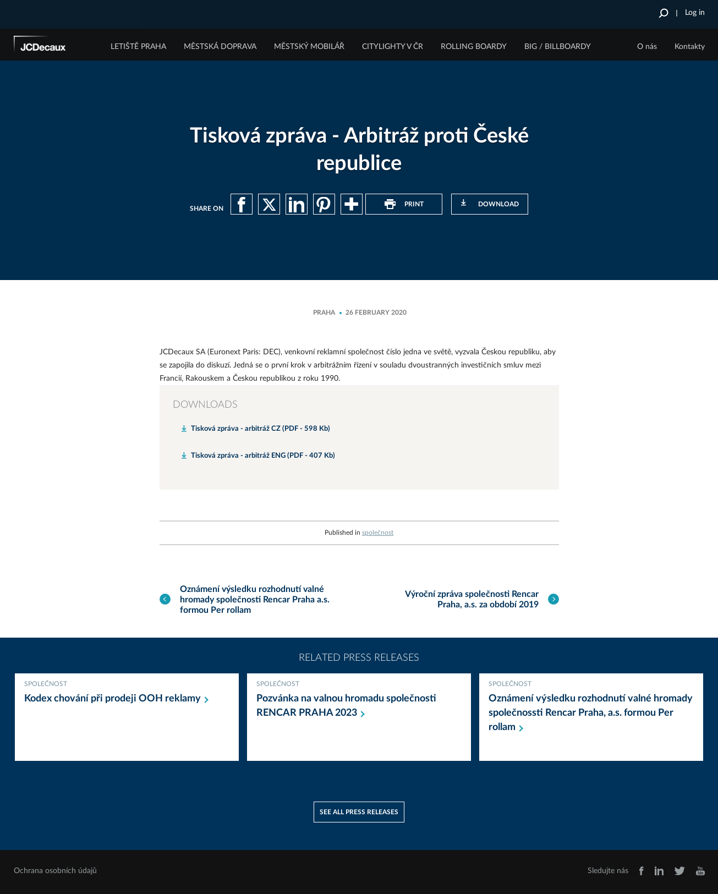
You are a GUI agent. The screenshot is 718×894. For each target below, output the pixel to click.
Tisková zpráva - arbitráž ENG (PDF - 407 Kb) (263, 455)
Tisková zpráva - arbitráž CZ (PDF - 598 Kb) (260, 428)
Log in (695, 13)
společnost (377, 532)
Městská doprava (220, 47)
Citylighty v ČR (392, 47)
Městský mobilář (309, 47)
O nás (647, 47)
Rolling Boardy (474, 47)
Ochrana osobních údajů (55, 871)
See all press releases (359, 812)
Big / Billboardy (557, 47)
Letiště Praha (138, 47)
